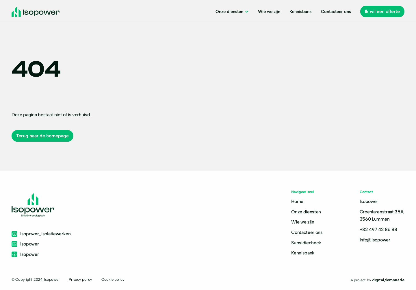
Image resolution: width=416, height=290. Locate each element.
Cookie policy (113, 279)
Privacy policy (80, 279)
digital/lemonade (388, 279)
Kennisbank (303, 253)
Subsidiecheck (306, 242)
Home (297, 201)
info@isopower (375, 240)
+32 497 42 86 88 (378, 229)
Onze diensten (306, 212)
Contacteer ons (307, 232)
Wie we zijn (302, 222)
